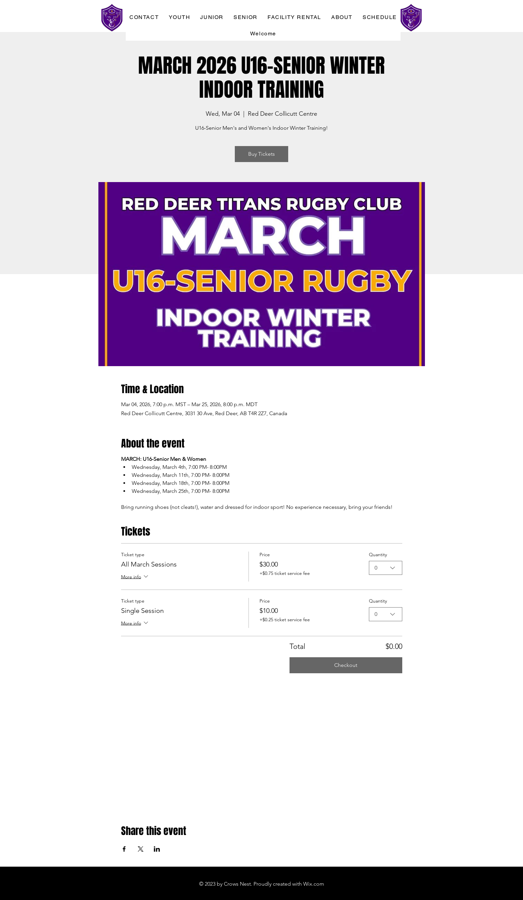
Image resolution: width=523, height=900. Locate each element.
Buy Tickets (261, 154)
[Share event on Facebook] (124, 849)
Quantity (378, 555)
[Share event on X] (140, 849)
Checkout (345, 665)
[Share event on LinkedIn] (157, 849)
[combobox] (385, 568)
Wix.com (313, 884)
